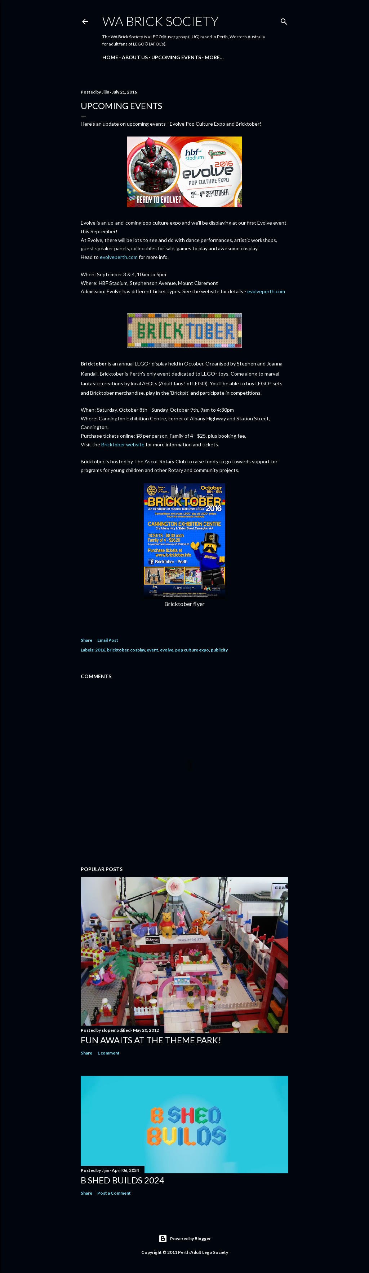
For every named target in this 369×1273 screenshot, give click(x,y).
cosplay (137, 650)
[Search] (284, 20)
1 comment (108, 1053)
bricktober (117, 650)
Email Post (107, 640)
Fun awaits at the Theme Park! (151, 1040)
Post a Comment (114, 1193)
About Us (135, 57)
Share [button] (86, 640)
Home (110, 57)
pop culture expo (192, 650)
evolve (166, 650)
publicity (219, 650)
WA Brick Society (160, 21)
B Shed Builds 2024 (122, 1180)
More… (214, 57)
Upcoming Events (176, 57)
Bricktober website (123, 444)
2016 (100, 650)
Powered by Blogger (185, 1238)
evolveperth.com (119, 257)
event (152, 650)
